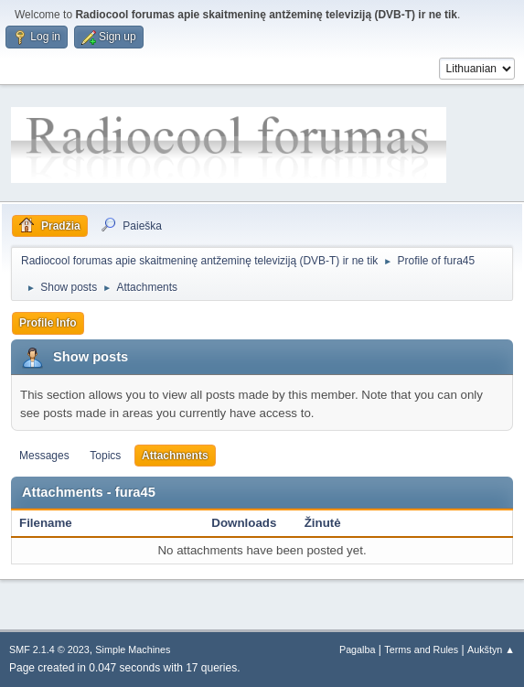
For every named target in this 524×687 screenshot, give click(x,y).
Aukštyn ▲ (491, 649)
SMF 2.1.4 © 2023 (49, 649)
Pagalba (357, 649)
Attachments (175, 455)
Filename (45, 523)
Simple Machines (132, 649)
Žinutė (323, 523)
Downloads (243, 523)
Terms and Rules (421, 649)
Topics (105, 455)
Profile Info (48, 323)
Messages (44, 455)
